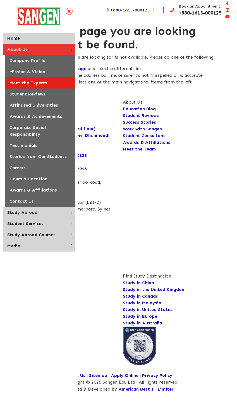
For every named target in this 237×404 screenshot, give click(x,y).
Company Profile (27, 60)
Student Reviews (27, 94)
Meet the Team (139, 149)
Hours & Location (28, 178)
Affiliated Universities (33, 105)
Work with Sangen (142, 129)
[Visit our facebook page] (227, 3)
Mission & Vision (27, 71)
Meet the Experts (28, 82)
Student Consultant (144, 135)
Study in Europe (140, 316)
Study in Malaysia (142, 302)
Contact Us (21, 201)
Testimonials (23, 145)
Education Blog (139, 108)
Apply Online (125, 375)
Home (13, 38)
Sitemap (98, 375)
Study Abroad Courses (31, 234)
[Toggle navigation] (154, 10)
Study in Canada (141, 296)
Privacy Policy (157, 375)
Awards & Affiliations (33, 190)
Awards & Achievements (35, 116)
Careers (17, 167)
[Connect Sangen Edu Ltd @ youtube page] (227, 17)
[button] (71, 49)
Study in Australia (142, 323)
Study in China (138, 282)
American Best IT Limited (146, 389)
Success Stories (139, 122)
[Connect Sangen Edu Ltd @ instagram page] (227, 10)
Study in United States (148, 309)
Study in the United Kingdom (154, 289)
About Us (17, 49)
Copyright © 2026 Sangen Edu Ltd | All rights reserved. (120, 382)
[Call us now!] (194, 10)
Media (13, 245)
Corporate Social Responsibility (27, 131)
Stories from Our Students (38, 156)
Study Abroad (22, 212)
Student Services (25, 223)
